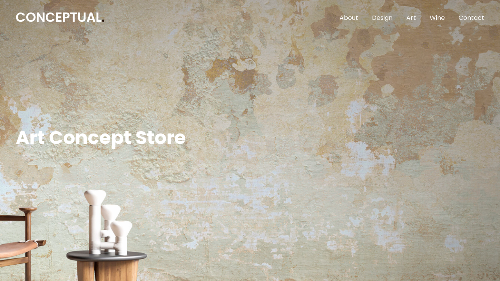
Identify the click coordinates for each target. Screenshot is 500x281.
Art (411, 17)
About (348, 17)
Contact (471, 17)
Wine (437, 17)
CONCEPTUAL (60, 17)
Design (382, 17)
